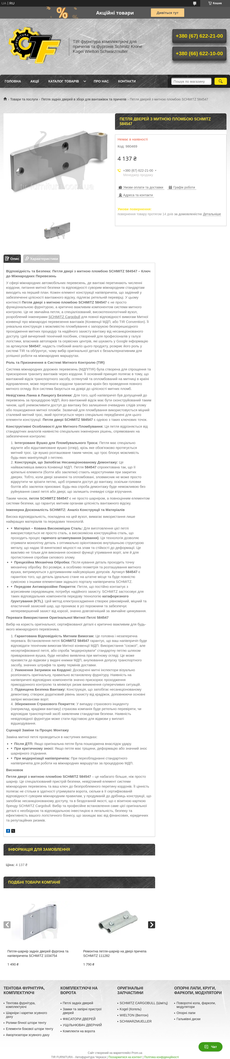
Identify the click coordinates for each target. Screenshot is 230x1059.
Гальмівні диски (188, 1019)
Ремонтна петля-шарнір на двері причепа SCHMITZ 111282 (114, 953)
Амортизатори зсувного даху (28, 1035)
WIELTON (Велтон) (134, 1015)
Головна (13, 81)
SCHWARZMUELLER (136, 1021)
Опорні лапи (185, 1013)
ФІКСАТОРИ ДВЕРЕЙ (79, 1019)
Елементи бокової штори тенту (29, 1029)
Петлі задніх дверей (78, 1003)
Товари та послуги (24, 99)
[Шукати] (221, 81)
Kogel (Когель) (131, 1009)
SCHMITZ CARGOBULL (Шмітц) (144, 1003)
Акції (34, 81)
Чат (210, 1047)
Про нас (101, 81)
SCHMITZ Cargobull (64, 317)
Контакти (127, 81)
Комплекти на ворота (79, 1031)
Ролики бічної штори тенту (26, 1023)
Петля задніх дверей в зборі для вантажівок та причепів (83, 99)
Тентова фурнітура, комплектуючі (20, 1005)
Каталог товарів (63, 81)
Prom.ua (137, 1053)
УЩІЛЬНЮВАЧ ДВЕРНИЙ (82, 1025)
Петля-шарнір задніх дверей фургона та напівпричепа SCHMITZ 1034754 (38, 953)
